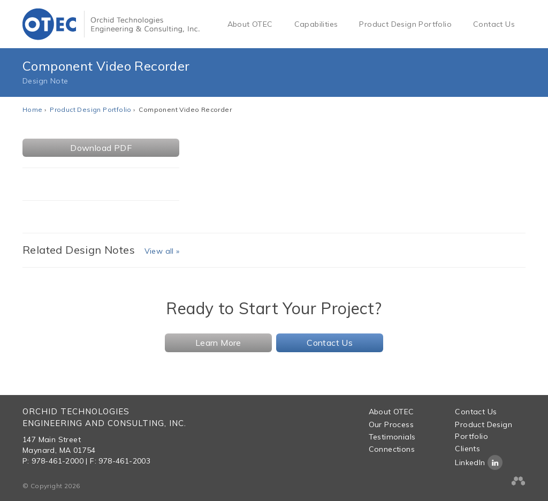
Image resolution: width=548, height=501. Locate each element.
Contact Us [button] (330, 342)
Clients (467, 448)
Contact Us (494, 24)
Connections (392, 449)
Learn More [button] (218, 342)
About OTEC (250, 24)
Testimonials (392, 437)
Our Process (391, 424)
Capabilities (316, 24)
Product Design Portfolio (405, 24)
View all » (162, 251)
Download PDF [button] (101, 147)
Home (32, 109)
